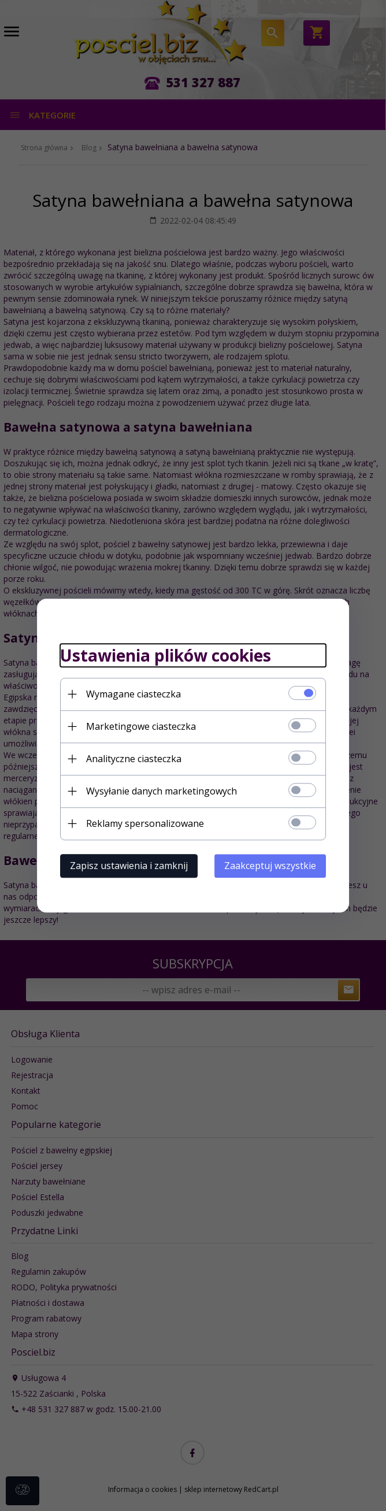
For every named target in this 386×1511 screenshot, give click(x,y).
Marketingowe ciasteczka (141, 726)
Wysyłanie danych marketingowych (161, 791)
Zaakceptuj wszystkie (270, 865)
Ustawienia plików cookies (165, 656)
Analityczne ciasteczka (133, 758)
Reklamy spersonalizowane (145, 823)
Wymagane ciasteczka (133, 694)
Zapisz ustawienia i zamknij (129, 865)
